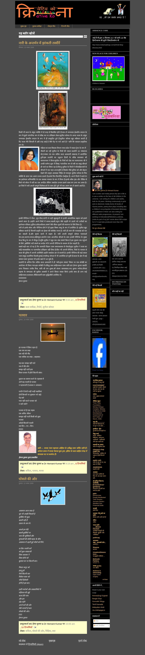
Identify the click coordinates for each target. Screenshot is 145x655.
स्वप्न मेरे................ (99, 422)
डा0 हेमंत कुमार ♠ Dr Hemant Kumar (107, 190)
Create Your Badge (97, 370)
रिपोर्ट (39, 307)
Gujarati (104, 596)
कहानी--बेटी (96, 469)
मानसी (95, 508)
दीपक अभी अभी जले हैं (99, 517)
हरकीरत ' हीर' (97, 429)
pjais (95, 493)
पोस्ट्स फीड (51, 26)
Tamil (94, 604)
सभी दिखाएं (105, 579)
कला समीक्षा (31, 307)
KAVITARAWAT (98, 385)
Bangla (94, 599)
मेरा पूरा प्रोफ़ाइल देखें (98, 228)
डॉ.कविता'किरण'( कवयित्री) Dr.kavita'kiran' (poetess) (98, 484)
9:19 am (70, 463)
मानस (41, 471)
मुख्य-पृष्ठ (23, 26)
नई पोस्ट (22, 640)
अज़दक (95, 472)
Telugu (102, 601)
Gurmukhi (95, 601)
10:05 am (70, 624)
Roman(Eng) (97, 596)
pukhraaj (96, 538)
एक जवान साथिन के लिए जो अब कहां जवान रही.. (99, 476)
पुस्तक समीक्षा (36, 26)
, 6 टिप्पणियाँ (79, 463)
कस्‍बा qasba (97, 566)
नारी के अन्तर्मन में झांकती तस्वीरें (39, 43)
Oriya (100, 599)
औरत (94, 520)
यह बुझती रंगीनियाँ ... (99, 556)
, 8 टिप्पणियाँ (79, 300)
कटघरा (95, 549)
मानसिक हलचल (98, 380)
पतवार (23, 315)
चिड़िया (48, 631)
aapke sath (97, 460)
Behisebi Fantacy (96, 560)
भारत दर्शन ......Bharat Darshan (97, 527)
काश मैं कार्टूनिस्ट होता (99, 446)
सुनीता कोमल (48, 307)
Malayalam (96, 607)
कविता (28, 471)
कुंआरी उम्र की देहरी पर (99, 431)
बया (53, 631)
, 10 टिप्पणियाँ (26, 627)
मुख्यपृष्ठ (52, 640)
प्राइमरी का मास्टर (98, 445)
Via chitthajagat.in (98, 610)
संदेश (96, 621)
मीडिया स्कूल (96, 401)
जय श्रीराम (96, 568)
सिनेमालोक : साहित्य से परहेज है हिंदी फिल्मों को (99, 455)
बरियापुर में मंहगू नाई (98, 382)
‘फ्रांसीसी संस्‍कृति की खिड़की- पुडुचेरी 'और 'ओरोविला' (98, 533)
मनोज (94, 394)
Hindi (102, 607)
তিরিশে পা (96, 563)
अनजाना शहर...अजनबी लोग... (99, 541)
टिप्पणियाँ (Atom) (35, 644)
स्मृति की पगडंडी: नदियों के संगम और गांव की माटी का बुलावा (99, 389)
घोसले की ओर (28, 479)
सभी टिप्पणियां (99, 626)
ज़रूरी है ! (95, 544)
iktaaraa (96, 547)
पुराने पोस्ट (82, 640)
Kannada (99, 604)
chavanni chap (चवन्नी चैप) (98, 450)
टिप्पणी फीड (65, 26)
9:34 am (70, 300)
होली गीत (95, 510)
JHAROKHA (97, 467)
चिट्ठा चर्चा (96, 434)
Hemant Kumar (96, 336)
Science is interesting (97, 572)
